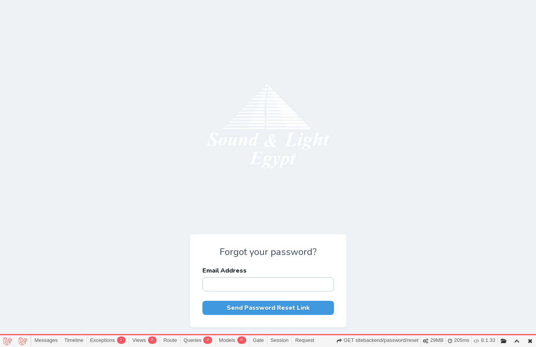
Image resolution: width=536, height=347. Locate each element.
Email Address (224, 270)
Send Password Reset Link (268, 308)
